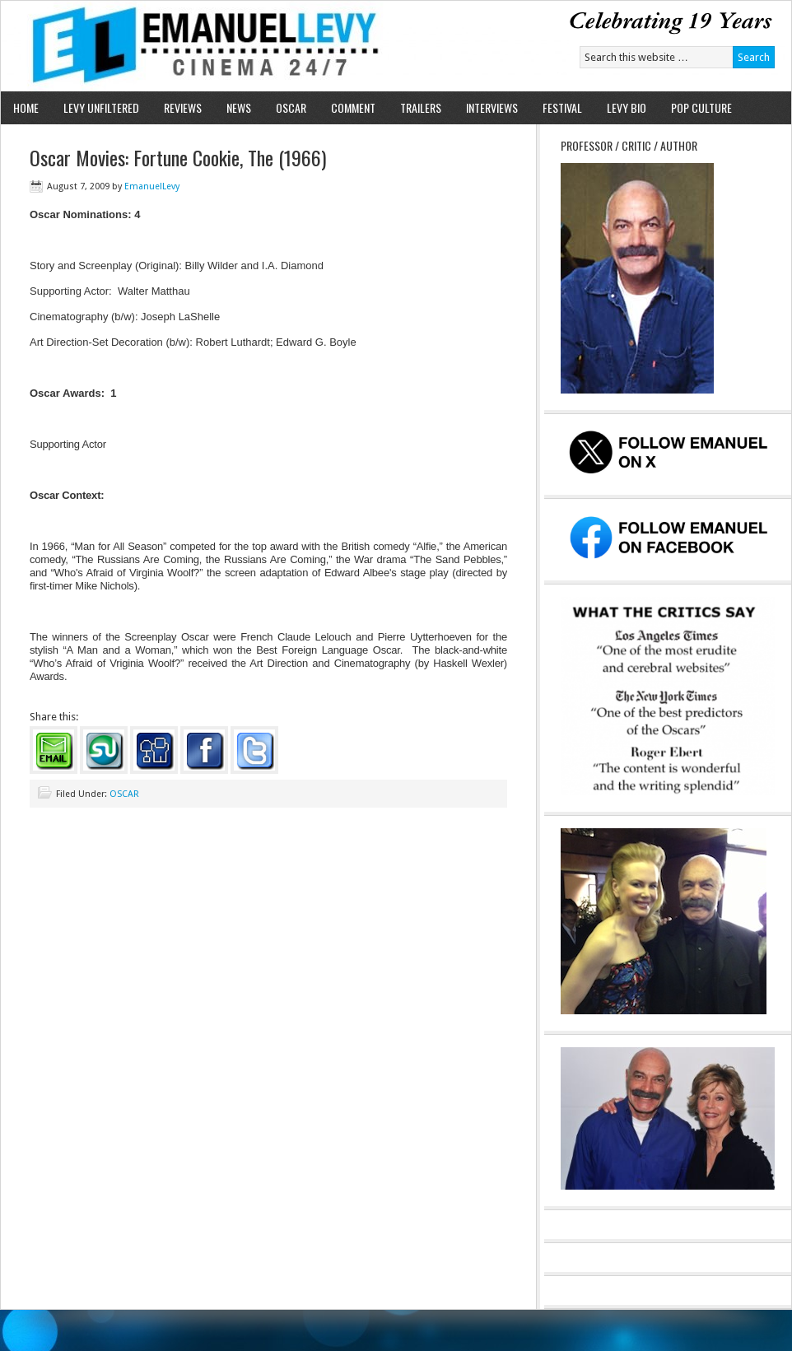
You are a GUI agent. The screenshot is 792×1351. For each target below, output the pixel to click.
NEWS (238, 107)
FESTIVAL (562, 107)
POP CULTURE (701, 107)
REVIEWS (183, 107)
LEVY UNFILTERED (101, 107)
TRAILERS (420, 107)
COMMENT (353, 107)
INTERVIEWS (492, 107)
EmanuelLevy (151, 186)
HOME (26, 107)
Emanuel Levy (192, 46)
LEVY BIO (626, 107)
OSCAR (291, 107)
